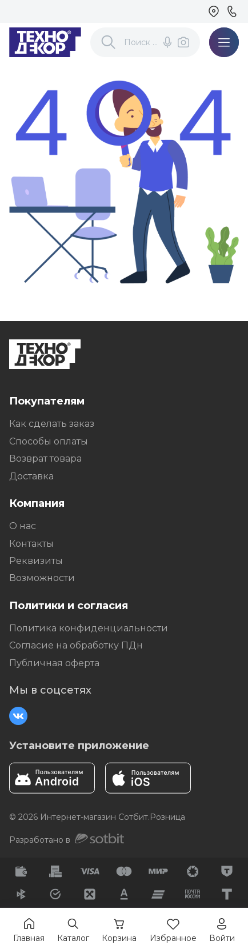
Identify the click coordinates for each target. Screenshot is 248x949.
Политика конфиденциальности (88, 628)
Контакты (31, 543)
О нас (22, 525)
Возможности (42, 577)
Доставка (31, 476)
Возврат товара (45, 458)
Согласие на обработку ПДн (76, 645)
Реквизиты (36, 560)
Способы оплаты (48, 441)
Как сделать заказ (51, 423)
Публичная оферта (54, 663)
